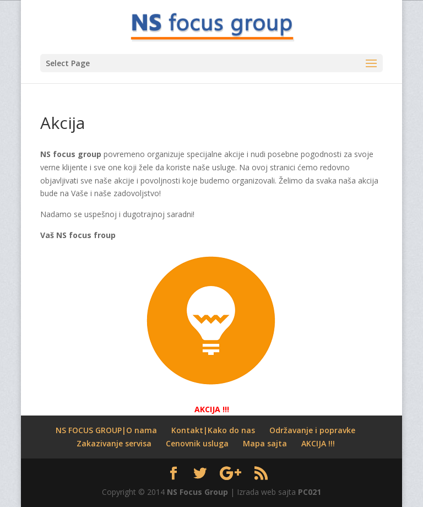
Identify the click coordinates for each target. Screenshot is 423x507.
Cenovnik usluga (197, 443)
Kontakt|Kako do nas (213, 430)
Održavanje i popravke (312, 430)
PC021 (309, 492)
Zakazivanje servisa (114, 443)
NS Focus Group (197, 492)
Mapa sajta (265, 443)
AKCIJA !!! (318, 443)
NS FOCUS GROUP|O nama (106, 430)
